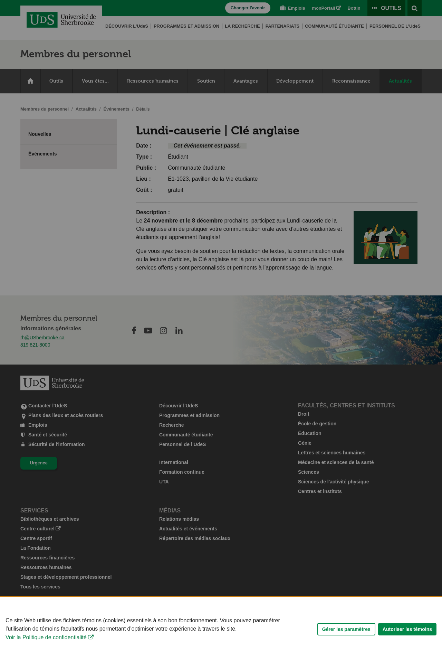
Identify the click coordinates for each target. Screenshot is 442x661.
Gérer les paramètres (346, 645)
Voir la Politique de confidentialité (46, 654)
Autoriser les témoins (407, 645)
